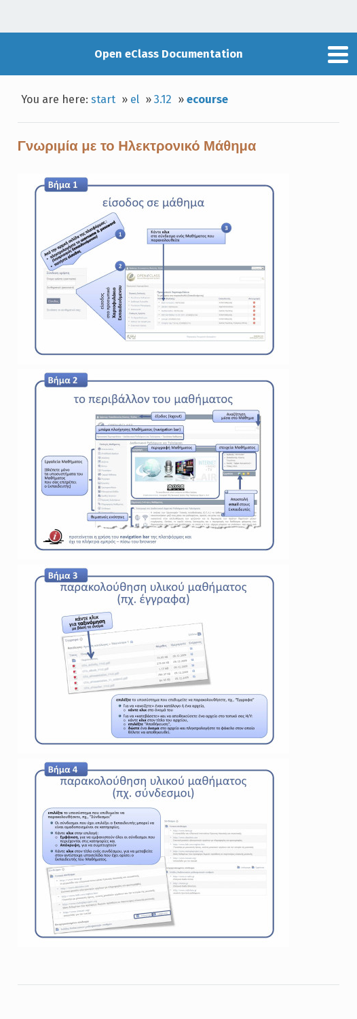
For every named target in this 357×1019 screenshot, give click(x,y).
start (103, 99)
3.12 (163, 99)
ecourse (207, 99)
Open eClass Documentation (168, 53)
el (134, 99)
